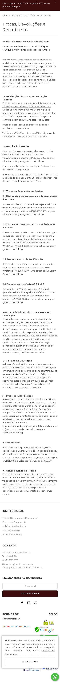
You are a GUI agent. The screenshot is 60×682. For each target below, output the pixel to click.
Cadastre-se (30, 593)
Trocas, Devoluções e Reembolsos (20, 518)
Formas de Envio (11, 530)
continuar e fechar (30, 661)
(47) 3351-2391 (10, 556)
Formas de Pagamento (14, 522)
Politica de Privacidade (14, 526)
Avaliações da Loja (12, 534)
